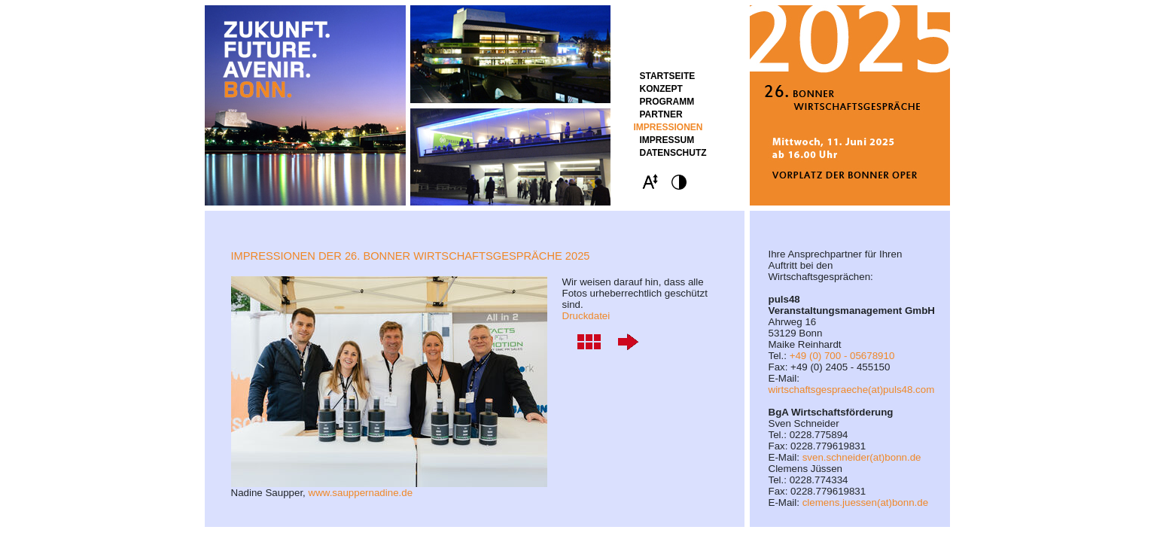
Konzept (661, 89)
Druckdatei (586, 315)
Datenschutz (673, 153)
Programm (667, 101)
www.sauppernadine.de (361, 492)
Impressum (667, 140)
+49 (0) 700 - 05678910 (842, 355)
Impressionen (668, 127)
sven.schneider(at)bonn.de (861, 457)
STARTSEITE (668, 76)
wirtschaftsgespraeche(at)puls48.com (852, 389)
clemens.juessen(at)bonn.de (865, 502)
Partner (661, 114)
